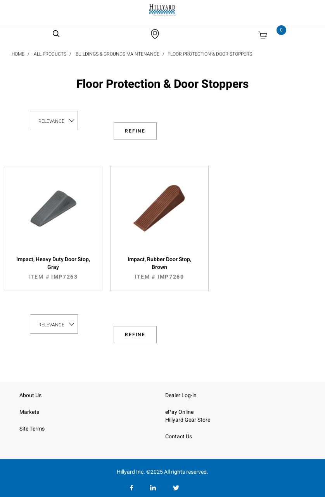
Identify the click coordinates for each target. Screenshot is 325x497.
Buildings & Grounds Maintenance (117, 54)
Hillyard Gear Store (187, 420)
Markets (29, 412)
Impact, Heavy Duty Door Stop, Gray (53, 268)
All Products (50, 54)
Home (18, 54)
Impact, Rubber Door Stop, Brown (159, 268)
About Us (30, 395)
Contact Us (178, 436)
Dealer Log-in (181, 395)
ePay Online (179, 412)
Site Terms (32, 429)
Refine (135, 130)
